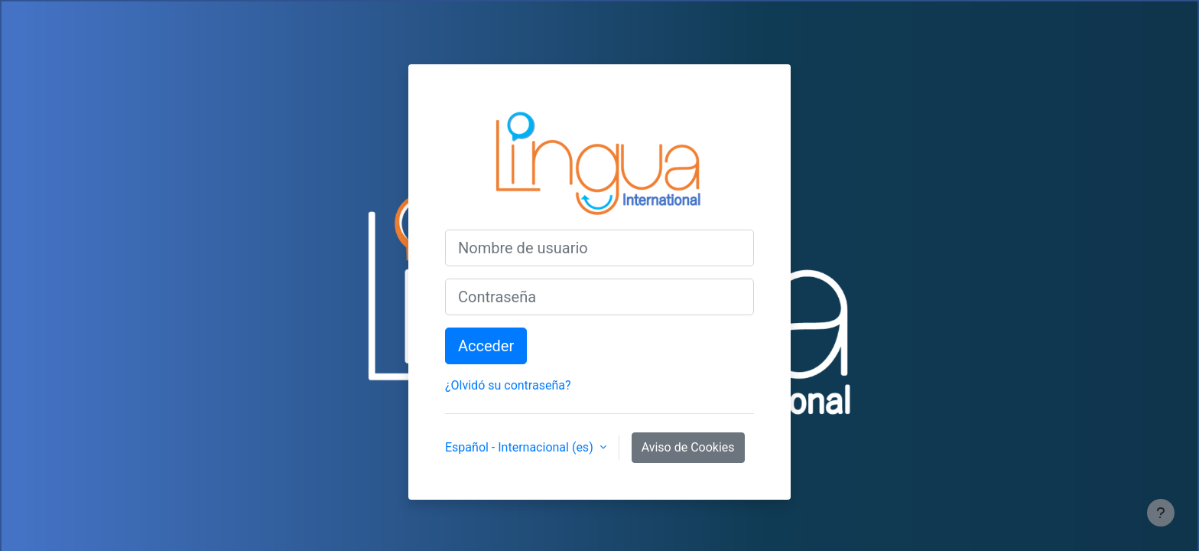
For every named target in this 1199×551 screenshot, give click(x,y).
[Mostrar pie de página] (1161, 513)
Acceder (486, 346)
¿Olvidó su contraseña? (508, 385)
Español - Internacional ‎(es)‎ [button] (520, 447)
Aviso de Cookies (688, 447)
